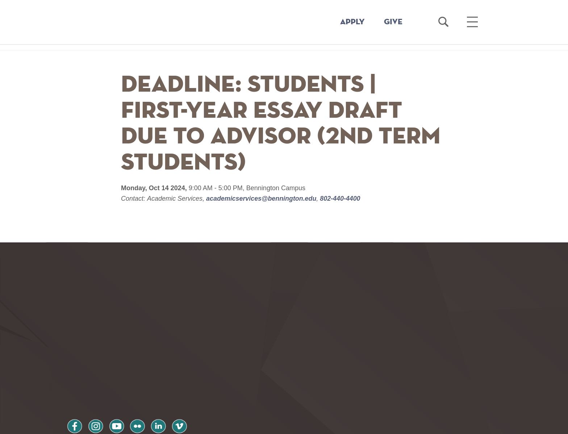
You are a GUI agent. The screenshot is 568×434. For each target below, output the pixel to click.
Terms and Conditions (164, 395)
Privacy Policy (92, 395)
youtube (116, 376)
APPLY (352, 22)
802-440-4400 (340, 198)
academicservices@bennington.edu (261, 198)
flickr (137, 376)
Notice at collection (239, 424)
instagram (95, 376)
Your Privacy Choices (307, 424)
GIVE (393, 22)
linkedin (157, 376)
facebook (75, 376)
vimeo (178, 376)
